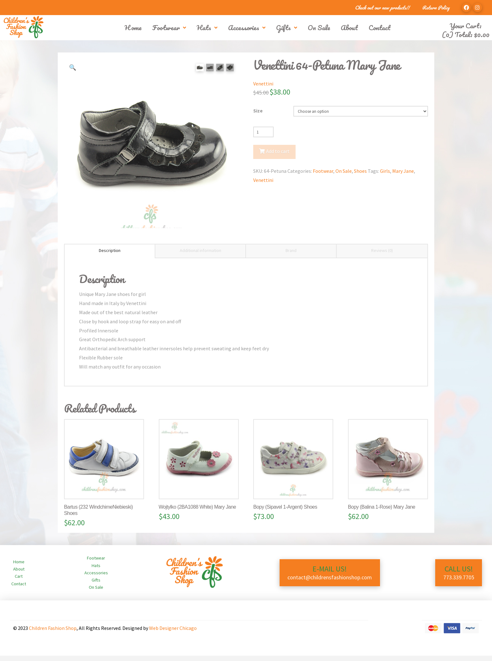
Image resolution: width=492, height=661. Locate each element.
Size (258, 110)
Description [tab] (109, 256)
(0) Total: (465, 34)
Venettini (263, 83)
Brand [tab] (291, 256)
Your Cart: (466, 25)
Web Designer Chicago (173, 634)
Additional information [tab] (200, 256)
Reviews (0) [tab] (382, 256)
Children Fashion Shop (53, 634)
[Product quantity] (263, 132)
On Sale (343, 171)
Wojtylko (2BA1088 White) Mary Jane (197, 512)
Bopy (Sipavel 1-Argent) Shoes (285, 512)
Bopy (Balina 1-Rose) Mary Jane (381, 512)
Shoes (360, 171)
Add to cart (278, 151)
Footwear (323, 171)
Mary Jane (403, 171)
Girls (385, 171)
